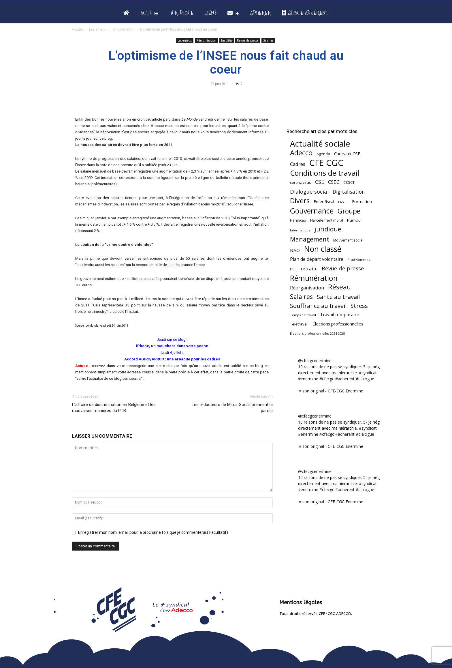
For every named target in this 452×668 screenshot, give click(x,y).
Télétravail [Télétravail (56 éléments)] (299, 324)
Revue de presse (247, 40)
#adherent (345, 378)
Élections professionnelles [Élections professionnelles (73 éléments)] (337, 324)
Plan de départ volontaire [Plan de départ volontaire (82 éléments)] (316, 259)
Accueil (78, 29)
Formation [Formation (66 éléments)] (362, 201)
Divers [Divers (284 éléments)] (300, 201)
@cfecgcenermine (315, 360)
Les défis (226, 40)
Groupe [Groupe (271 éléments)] (349, 211)
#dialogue (365, 378)
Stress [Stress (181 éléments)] (359, 306)
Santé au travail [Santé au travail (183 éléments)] (338, 297)
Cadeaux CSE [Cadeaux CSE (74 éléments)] (347, 153)
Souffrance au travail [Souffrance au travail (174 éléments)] (318, 306)
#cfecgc (326, 378)
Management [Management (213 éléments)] (309, 239)
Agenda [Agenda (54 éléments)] (323, 153)
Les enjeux (97, 29)
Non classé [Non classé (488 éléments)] (322, 249)
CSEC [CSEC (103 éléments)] (333, 182)
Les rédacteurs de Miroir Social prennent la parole (232, 407)
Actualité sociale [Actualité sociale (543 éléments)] (320, 144)
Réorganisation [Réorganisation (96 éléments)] (307, 288)
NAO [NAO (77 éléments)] (295, 250)
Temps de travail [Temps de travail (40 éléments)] (303, 315)
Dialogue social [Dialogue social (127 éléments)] (309, 191)
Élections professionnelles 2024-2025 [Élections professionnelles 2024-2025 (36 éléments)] (317, 334)
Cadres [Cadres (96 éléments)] (297, 164)
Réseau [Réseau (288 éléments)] (339, 287)
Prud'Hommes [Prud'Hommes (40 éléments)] (358, 259)
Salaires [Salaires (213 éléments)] (301, 296)
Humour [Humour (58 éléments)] (354, 220)
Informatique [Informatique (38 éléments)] (300, 230)
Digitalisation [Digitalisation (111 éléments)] (349, 192)
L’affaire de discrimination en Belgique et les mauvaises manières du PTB (114, 407)
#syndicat (368, 372)
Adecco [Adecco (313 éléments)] (301, 152)
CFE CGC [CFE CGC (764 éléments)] (326, 163)
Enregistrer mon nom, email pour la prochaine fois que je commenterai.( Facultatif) (153, 532)
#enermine (308, 378)
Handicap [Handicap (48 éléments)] (298, 220)
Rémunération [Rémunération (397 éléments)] (314, 278)
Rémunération (123, 29)
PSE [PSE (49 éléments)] (293, 269)
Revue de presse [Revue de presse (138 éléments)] (343, 268)
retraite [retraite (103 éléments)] (309, 268)
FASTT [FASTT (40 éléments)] (343, 202)
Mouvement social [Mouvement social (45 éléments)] (348, 240)
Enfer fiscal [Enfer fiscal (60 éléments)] (324, 201)
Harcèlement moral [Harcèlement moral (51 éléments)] (326, 220)
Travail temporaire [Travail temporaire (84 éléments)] (339, 315)
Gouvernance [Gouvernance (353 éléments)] (312, 211)
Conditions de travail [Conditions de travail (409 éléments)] (324, 173)
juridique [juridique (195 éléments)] (327, 229)
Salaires (268, 40)
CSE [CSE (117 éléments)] (319, 182)
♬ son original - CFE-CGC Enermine (330, 391)
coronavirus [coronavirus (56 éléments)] (300, 182)
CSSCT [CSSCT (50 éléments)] (349, 182)
